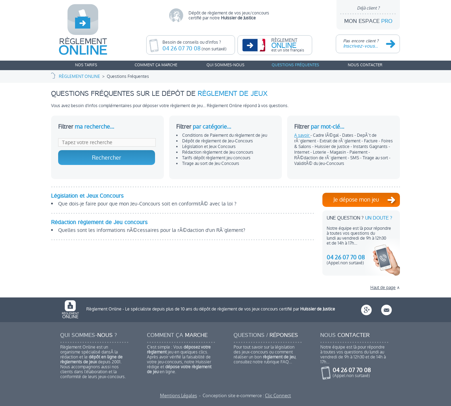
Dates (348, 135)
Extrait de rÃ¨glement (341, 141)
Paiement (359, 152)
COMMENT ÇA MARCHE (156, 65)
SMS (355, 158)
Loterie (320, 152)
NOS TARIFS (86, 65)
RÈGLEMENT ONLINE (79, 76)
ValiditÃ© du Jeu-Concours (319, 163)
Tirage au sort (376, 158)
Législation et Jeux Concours (209, 146)
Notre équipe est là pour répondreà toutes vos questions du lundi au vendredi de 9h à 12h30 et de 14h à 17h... (354, 357)
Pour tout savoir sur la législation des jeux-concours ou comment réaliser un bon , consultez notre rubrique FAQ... (268, 349)
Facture (371, 141)
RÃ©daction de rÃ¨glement (321, 158)
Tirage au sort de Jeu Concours (210, 163)
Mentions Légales (178, 395)
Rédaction (217, 152)
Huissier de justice (333, 146)
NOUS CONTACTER (365, 65)
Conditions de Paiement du (224, 135)
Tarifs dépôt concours (216, 158)
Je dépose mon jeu (366, 201)
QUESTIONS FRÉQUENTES (295, 65)
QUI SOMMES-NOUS (225, 65)
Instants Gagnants (371, 146)
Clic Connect (278, 395)
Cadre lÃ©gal (326, 135)
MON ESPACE (368, 14)
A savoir (302, 135)
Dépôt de (217, 141)
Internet (302, 152)
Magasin (338, 152)
